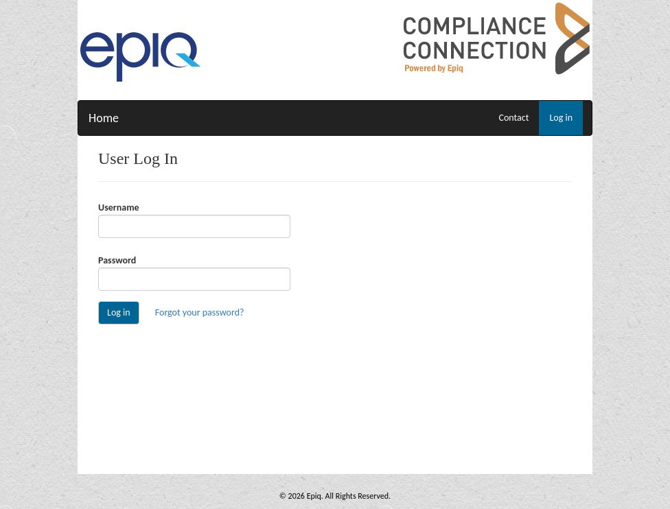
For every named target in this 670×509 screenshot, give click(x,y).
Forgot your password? (199, 312)
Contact (513, 117)
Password (117, 260)
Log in (561, 117)
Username (118, 207)
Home (104, 118)
